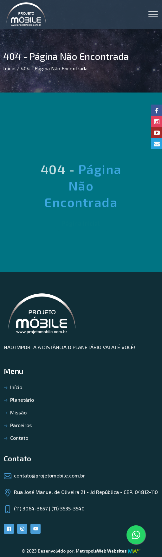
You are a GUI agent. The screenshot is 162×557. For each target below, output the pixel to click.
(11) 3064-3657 (31, 508)
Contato (19, 438)
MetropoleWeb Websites (101, 551)
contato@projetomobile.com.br (49, 475)
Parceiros (21, 425)
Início (9, 68)
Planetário (22, 400)
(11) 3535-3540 (68, 508)
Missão (18, 412)
